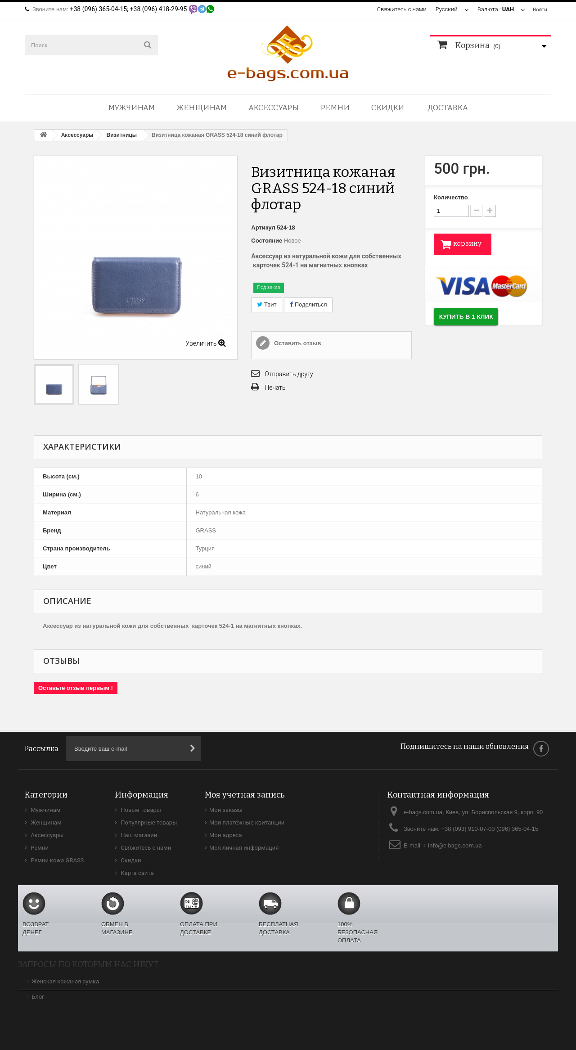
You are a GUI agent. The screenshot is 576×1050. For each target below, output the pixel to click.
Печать (275, 387)
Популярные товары (148, 822)
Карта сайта (136, 873)
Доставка (448, 108)
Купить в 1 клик (478, 320)
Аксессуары (273, 108)
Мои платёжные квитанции (246, 822)
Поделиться (308, 304)
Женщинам (201, 108)
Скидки (387, 108)
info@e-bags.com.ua (455, 845)
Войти (539, 9)
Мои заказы (226, 810)
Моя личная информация (244, 847)
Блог (38, 996)
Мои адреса (225, 835)
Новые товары (140, 810)
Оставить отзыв (296, 343)
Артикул (263, 227)
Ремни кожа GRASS (56, 860)
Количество (451, 197)
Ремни (335, 108)
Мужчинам (131, 108)
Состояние (266, 240)
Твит (266, 304)
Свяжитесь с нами (399, 9)
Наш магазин (138, 835)
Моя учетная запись (245, 795)
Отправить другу (289, 374)
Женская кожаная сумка (65, 981)
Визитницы (122, 135)
